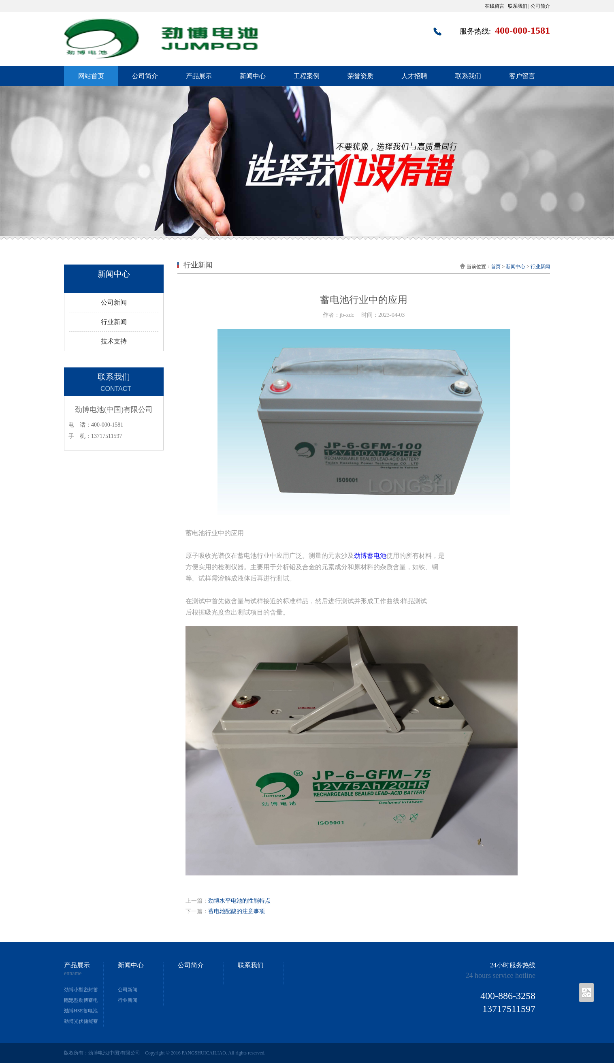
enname (73, 973)
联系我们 (517, 6)
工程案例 (307, 76)
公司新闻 (114, 302)
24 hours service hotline (500, 975)
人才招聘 (414, 76)
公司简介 (540, 6)
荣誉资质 (360, 76)
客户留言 (522, 76)
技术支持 (114, 341)
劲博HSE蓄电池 (81, 1011)
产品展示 (199, 76)
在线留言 (494, 6)
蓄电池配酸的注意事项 (236, 911)
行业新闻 (114, 321)
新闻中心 (253, 76)
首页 (496, 266)
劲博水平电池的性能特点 (239, 901)
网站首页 (91, 76)
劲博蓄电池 (370, 555)
